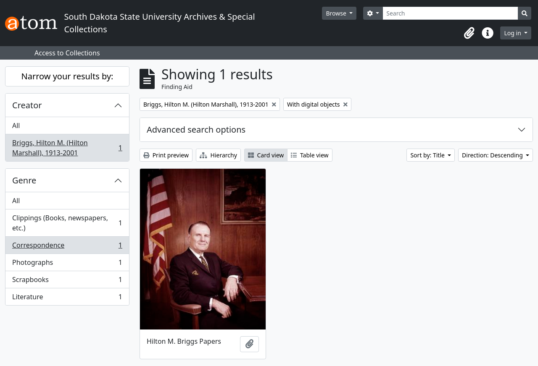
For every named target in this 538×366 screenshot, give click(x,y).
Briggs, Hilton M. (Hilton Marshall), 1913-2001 (67, 147)
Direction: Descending (493, 155)
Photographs (67, 264)
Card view (266, 155)
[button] (469, 33)
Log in (513, 33)
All (16, 125)
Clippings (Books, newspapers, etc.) (67, 223)
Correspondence (67, 247)
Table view (309, 155)
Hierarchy (218, 155)
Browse (337, 13)
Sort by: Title (428, 155)
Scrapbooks (67, 281)
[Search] (450, 13)
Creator (27, 105)
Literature (67, 298)
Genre (24, 180)
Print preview (166, 155)
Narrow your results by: (67, 76)
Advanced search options (196, 129)
